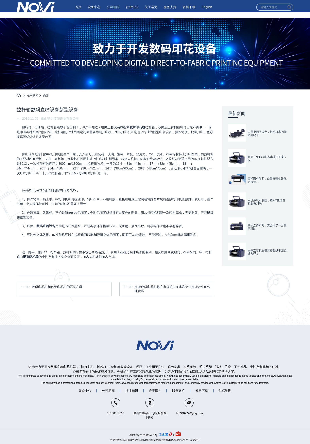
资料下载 (189, 9)
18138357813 (115, 413)
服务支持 (170, 9)
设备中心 (94, 9)
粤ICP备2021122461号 (143, 435)
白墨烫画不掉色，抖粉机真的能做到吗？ (267, 133)
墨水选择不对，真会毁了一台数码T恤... (267, 227)
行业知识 (132, 9)
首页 (78, 9)
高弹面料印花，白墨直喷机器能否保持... (267, 180)
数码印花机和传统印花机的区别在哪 (57, 287)
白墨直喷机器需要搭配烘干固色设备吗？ (267, 252)
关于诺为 (151, 9)
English (207, 9)
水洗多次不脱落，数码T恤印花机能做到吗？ (266, 202)
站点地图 (225, 390)
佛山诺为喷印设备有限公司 (60, 118)
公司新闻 (113, 9)
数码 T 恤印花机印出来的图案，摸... (267, 158)
